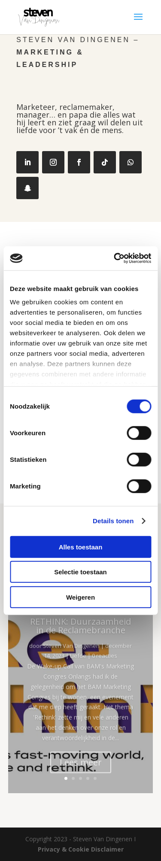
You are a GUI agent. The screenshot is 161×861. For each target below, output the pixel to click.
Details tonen (113, 520)
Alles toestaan (81, 546)
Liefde (78, 666)
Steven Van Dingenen (71, 655)
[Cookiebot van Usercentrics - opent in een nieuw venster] (114, 258)
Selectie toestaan (80, 572)
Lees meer (81, 772)
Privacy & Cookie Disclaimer (81, 849)
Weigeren (80, 596)
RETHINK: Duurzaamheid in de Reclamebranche (80, 635)
